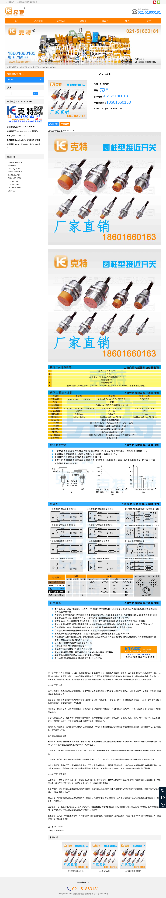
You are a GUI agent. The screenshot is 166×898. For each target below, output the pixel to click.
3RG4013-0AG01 (76, 871)
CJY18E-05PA (13, 184)
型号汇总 (61, 21)
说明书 (83, 21)
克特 (104, 90)
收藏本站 (11, 2)
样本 (127, 21)
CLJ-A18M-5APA (15, 188)
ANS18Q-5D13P (133, 871)
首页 (16, 21)
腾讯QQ (154, 2)
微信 (158, 2)
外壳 (149, 21)
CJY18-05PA (13, 181)
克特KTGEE (45, 67)
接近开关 (24, 67)
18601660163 (119, 103)
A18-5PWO (104, 871)
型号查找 (16, 67)
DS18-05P (12, 191)
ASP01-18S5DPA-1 (16, 172)
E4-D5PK (59, 827)
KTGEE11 (54, 67)
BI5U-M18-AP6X (14, 178)
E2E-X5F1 (60, 831)
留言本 (105, 21)
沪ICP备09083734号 (101, 894)
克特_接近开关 (34, 67)
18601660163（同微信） (29, 131)
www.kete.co (83, 882)
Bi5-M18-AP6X (14, 175)
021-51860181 (149, 13)
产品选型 (38, 21)
